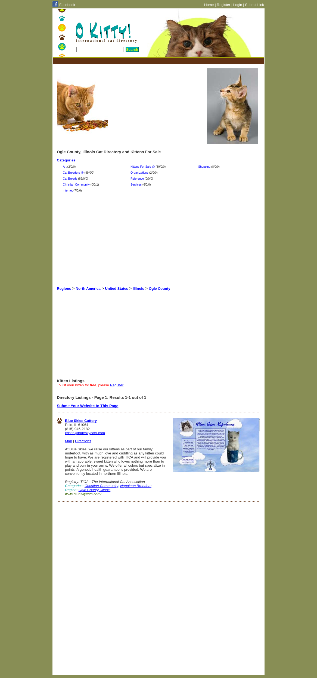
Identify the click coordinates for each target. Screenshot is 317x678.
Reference (137, 178)
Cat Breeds (70, 178)
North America (88, 289)
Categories (66, 160)
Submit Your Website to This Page (87, 406)
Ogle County (159, 289)
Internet (68, 190)
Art (65, 166)
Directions (83, 441)
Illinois (138, 289)
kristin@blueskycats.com (85, 433)
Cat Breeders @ (73, 172)
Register (223, 5)
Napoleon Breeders (135, 486)
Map (68, 441)
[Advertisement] (156, 61)
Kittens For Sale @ (142, 166)
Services (136, 184)
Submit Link (254, 5)
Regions (64, 289)
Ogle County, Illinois (95, 490)
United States (116, 289)
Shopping (204, 166)
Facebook (67, 5)
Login (237, 5)
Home (209, 5)
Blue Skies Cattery (81, 421)
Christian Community (76, 184)
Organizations (139, 172)
